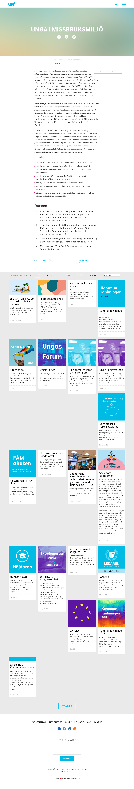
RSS (74, 728)
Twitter (64, 728)
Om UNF (68, 722)
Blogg (80, 275)
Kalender (51, 275)
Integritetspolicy (82, 722)
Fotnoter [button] (40, 205)
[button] (50, 74)
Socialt (93, 275)
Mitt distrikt (55, 722)
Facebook (59, 728)
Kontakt (98, 722)
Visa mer (67, 706)
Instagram (69, 728)
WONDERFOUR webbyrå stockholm (71, 778)
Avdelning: (67, 60)
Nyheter (66, 275)
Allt (37, 275)
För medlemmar (39, 722)
